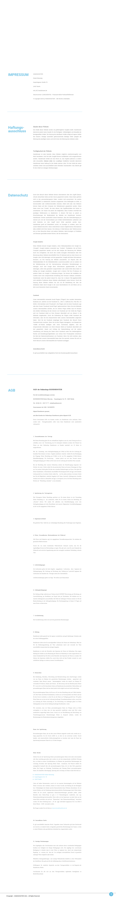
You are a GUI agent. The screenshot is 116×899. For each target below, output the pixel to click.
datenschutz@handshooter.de (59, 808)
